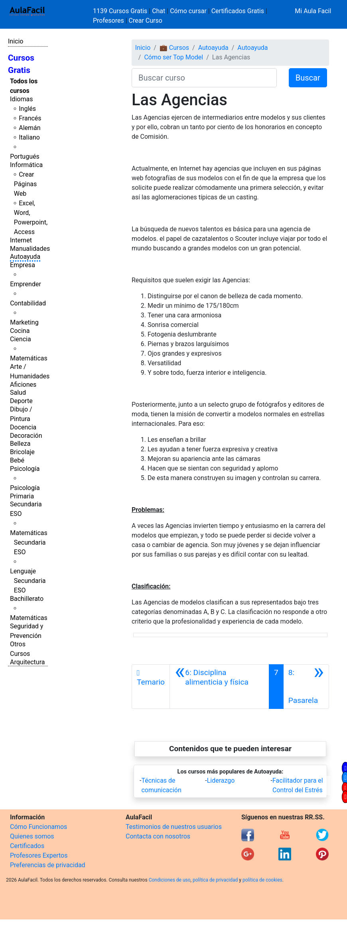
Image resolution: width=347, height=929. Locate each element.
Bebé (17, 460)
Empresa (22, 265)
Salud (18, 392)
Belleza (20, 443)
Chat (158, 11)
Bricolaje (22, 452)
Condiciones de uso (170, 880)
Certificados (27, 846)
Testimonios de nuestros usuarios (174, 827)
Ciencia (20, 339)
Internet (21, 240)
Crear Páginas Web (25, 184)
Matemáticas (28, 358)
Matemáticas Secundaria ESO (28, 542)
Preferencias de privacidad (47, 865)
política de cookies (262, 880)
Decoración (26, 435)
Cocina (20, 331)
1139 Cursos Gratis (121, 11)
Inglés (27, 108)
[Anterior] (219, 686)
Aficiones (23, 384)
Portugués (24, 156)
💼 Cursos (174, 47)
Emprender (25, 284)
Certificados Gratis (237, 11)
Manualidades (30, 248)
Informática (26, 165)
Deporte (21, 401)
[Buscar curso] (204, 77)
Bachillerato (26, 598)
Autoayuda (25, 256)
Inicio (15, 41)
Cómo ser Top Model (173, 57)
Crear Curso (145, 20)
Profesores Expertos (38, 855)
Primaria (22, 496)
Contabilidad (28, 303)
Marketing (24, 322)
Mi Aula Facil (313, 11)
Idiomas (21, 99)
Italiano (29, 137)
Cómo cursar (188, 11)
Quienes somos (32, 836)
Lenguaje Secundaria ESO (27, 580)
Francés (30, 118)
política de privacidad (215, 880)
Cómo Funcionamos (38, 827)
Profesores (108, 20)
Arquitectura (27, 662)
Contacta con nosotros (158, 836)
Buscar (308, 78)
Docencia (23, 427)
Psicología (24, 468)
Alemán (29, 128)
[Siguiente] (306, 686)
